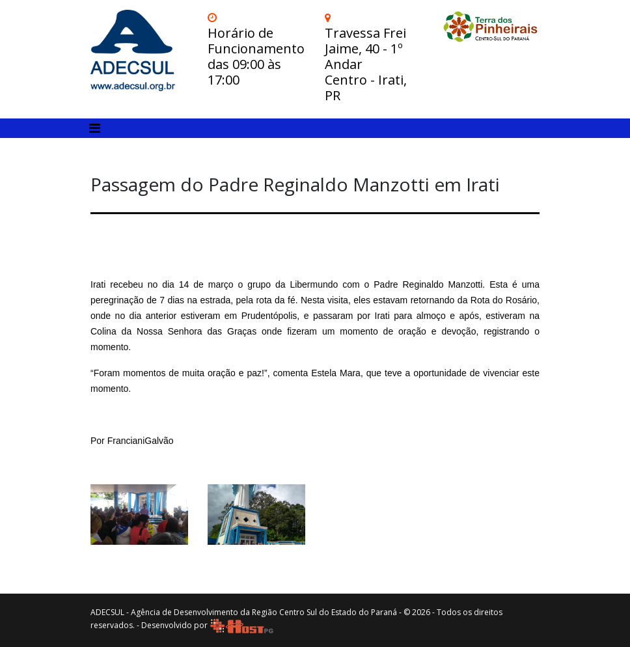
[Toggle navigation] (95, 128)
